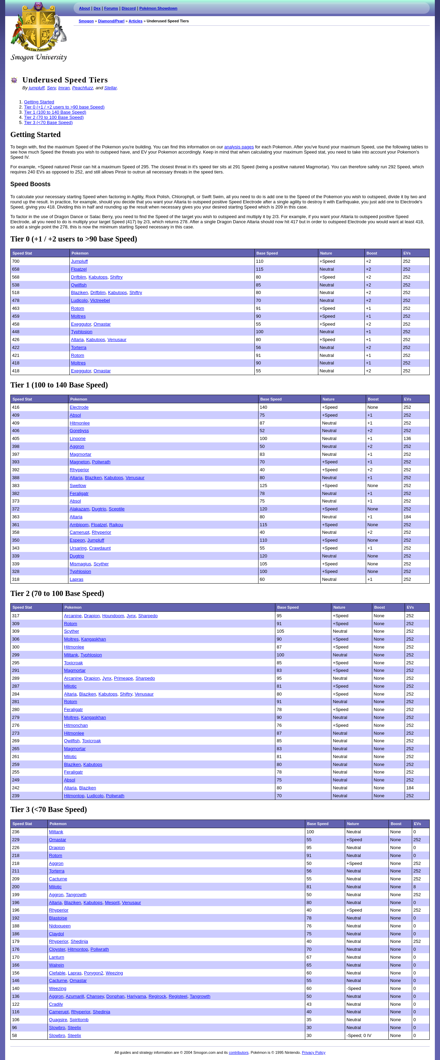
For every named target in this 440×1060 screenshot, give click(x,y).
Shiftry (116, 277)
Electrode (79, 407)
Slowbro (57, 1027)
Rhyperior (79, 469)
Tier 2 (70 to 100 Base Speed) (54, 117)
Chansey (95, 996)
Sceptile (116, 508)
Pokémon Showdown (158, 8)
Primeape (123, 678)
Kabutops (98, 277)
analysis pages (239, 146)
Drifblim (78, 277)
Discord (129, 8)
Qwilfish (79, 284)
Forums (111, 8)
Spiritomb (79, 1019)
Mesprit (112, 902)
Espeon (77, 540)
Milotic (70, 686)
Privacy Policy (313, 1052)
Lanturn (56, 957)
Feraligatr (79, 493)
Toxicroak (73, 662)
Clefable (57, 973)
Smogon (86, 21)
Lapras (77, 579)
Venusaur (117, 339)
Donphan (115, 996)
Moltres (78, 316)
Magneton (80, 461)
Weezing (114, 973)
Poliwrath (101, 461)
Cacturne (58, 878)
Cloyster (57, 949)
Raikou (116, 524)
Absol (75, 415)
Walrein (56, 965)
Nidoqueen (60, 925)
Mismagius (80, 563)
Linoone (78, 438)
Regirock (157, 996)
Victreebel (100, 300)
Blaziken (79, 292)
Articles (135, 21)
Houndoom (113, 615)
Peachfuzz (82, 87)
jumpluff (37, 87)
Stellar (110, 87)
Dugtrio (99, 508)
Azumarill (75, 996)
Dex (97, 8)
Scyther (101, 563)
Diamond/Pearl (111, 21)
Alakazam (79, 508)
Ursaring (78, 548)
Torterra (79, 347)
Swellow (78, 485)
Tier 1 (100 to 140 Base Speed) (55, 112)
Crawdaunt (100, 548)
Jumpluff (79, 261)
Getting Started (39, 101)
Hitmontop (74, 795)
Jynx (131, 615)
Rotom (77, 308)
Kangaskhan (93, 639)
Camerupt (79, 532)
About (84, 8)
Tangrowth (76, 894)
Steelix (74, 1027)
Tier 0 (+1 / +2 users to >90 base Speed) (64, 107)
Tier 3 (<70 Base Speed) (48, 122)
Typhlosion (81, 331)
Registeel (178, 996)
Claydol (56, 933)
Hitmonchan (76, 725)
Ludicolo (79, 300)
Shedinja (79, 941)
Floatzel (79, 269)
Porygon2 (93, 973)
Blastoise (58, 918)
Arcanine (72, 615)
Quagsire (58, 1019)
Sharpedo (147, 615)
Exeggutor (81, 324)
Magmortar (80, 454)
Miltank (71, 654)
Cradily (56, 1004)
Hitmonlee (80, 423)
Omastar (102, 324)
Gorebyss (79, 430)
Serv (51, 87)
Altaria (77, 339)
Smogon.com (38, 31)
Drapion (92, 615)
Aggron (77, 446)
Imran (64, 87)
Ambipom (79, 524)
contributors (239, 1052)
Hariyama (136, 996)
